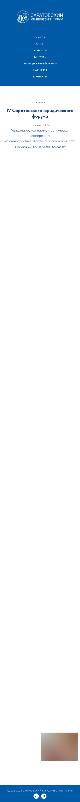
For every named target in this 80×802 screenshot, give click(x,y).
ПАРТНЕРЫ (40, 70)
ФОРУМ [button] (39, 57)
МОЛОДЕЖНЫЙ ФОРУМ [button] (39, 63)
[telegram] (43, 796)
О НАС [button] (39, 37)
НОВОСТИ (40, 50)
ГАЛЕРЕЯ (40, 44)
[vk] (36, 796)
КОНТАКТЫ (40, 76)
